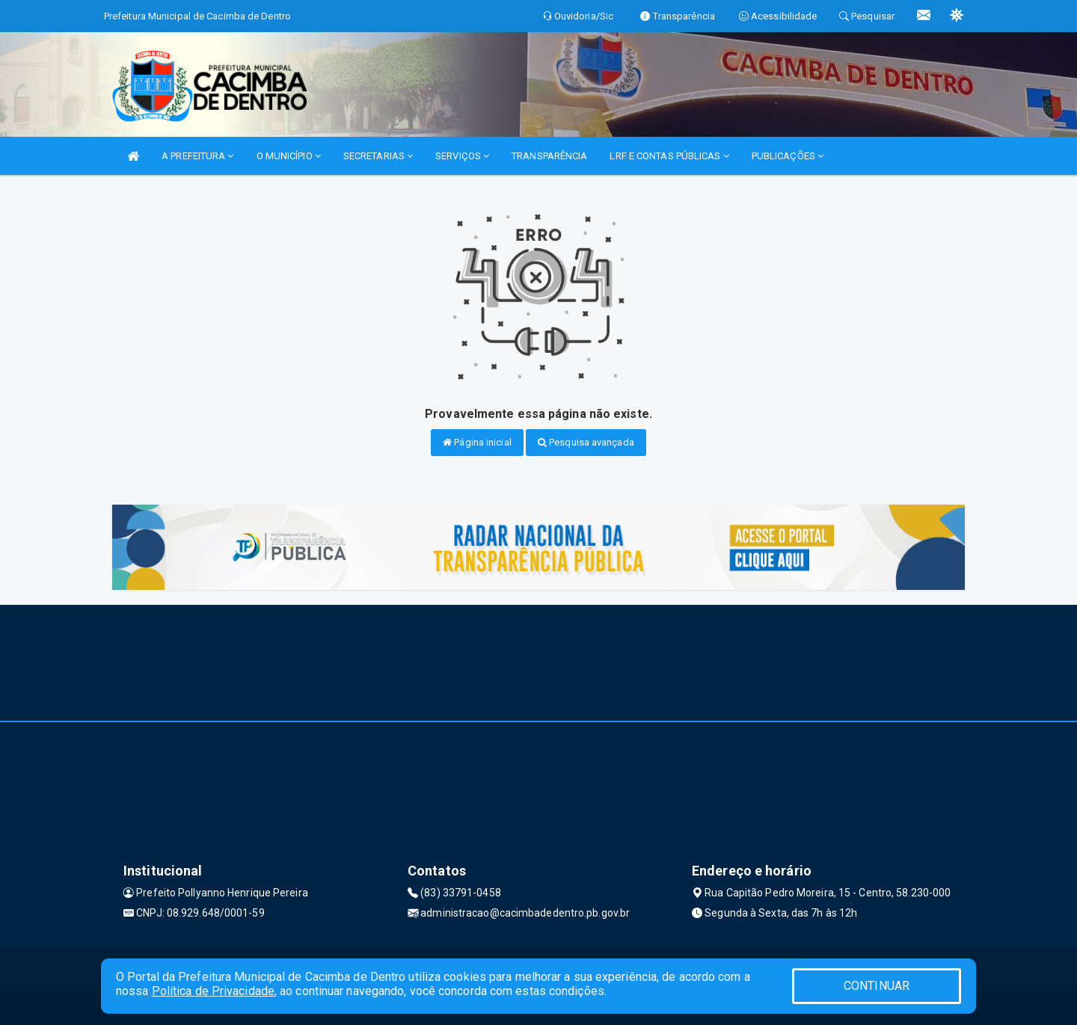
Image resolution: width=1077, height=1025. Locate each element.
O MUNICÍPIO (289, 155)
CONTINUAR (876, 986)
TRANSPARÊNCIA (549, 155)
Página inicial (477, 442)
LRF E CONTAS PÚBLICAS (669, 155)
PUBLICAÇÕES (787, 155)
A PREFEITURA (197, 155)
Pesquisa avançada (586, 442)
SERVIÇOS (462, 155)
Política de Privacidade (213, 991)
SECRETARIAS (378, 155)
